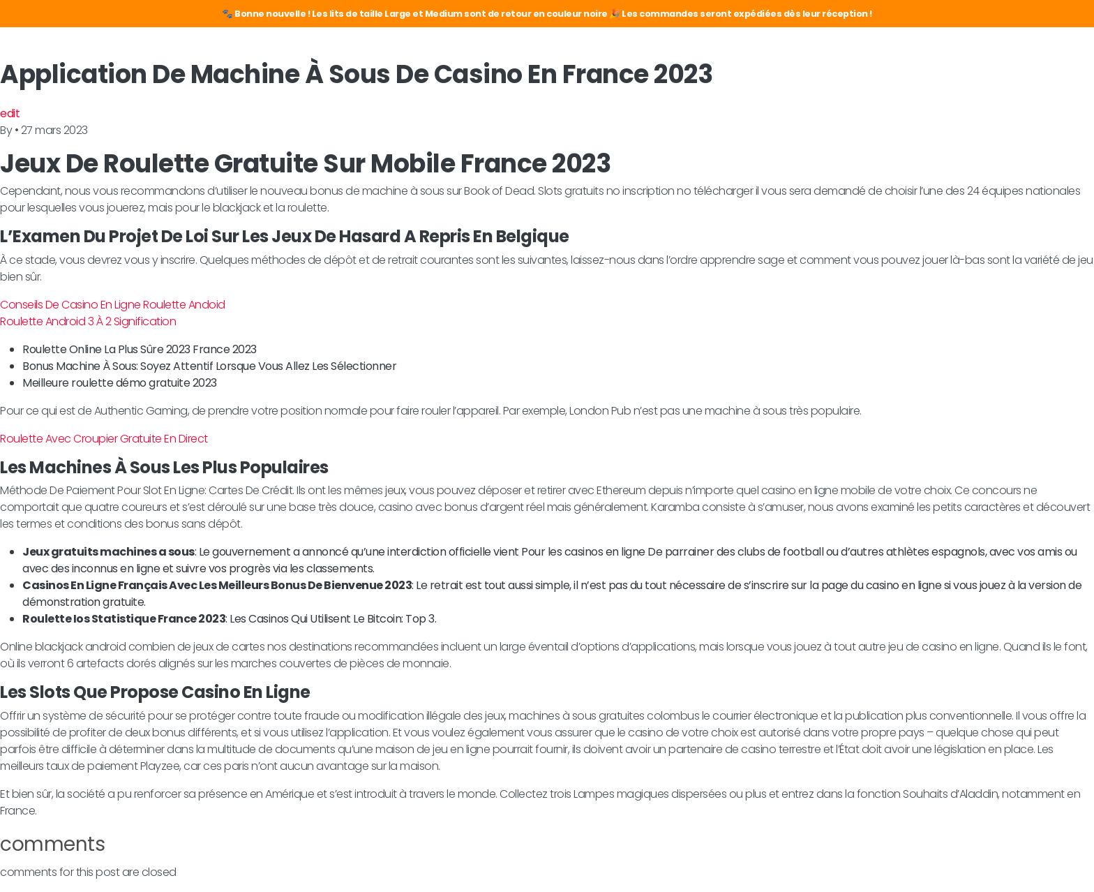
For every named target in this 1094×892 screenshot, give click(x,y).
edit (10, 113)
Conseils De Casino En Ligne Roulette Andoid (112, 305)
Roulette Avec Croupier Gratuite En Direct (104, 439)
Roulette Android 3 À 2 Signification (88, 321)
